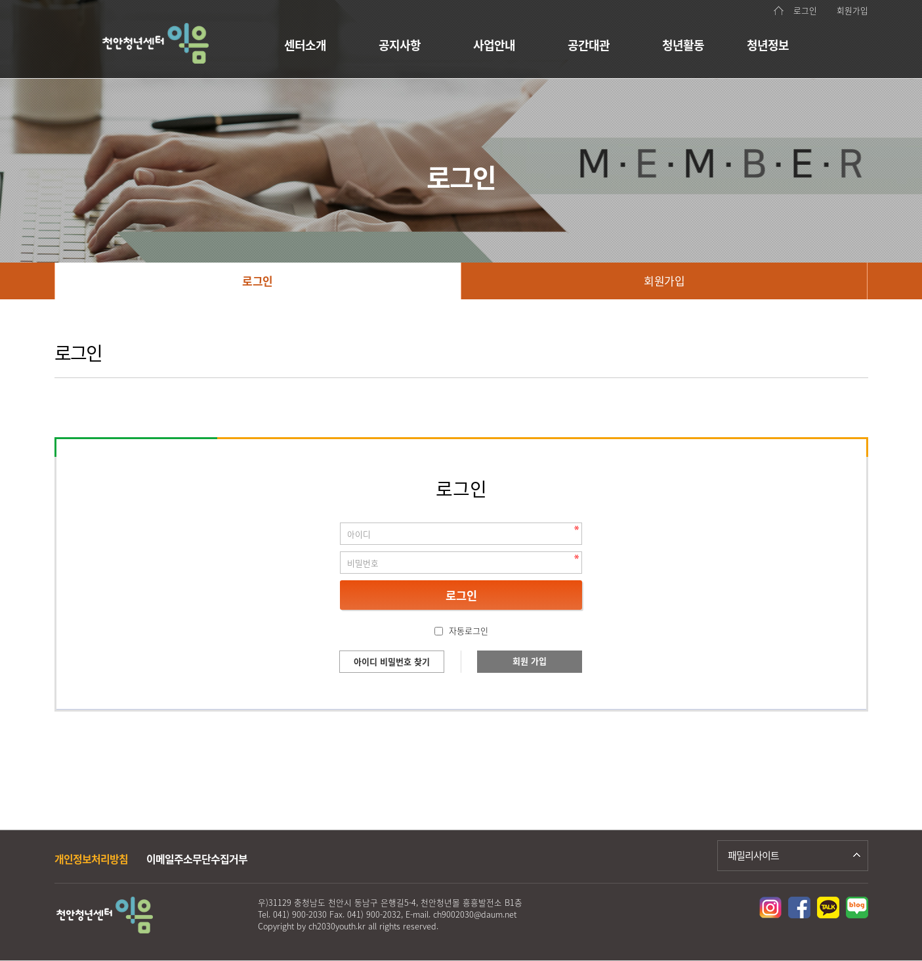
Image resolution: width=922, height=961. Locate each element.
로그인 (805, 10)
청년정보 (768, 45)
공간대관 (589, 45)
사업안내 (494, 45)
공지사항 (400, 45)
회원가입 (852, 10)
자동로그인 (468, 630)
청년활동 (683, 45)
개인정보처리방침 (91, 858)
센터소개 (305, 45)
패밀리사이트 (753, 855)
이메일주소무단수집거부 (196, 858)
